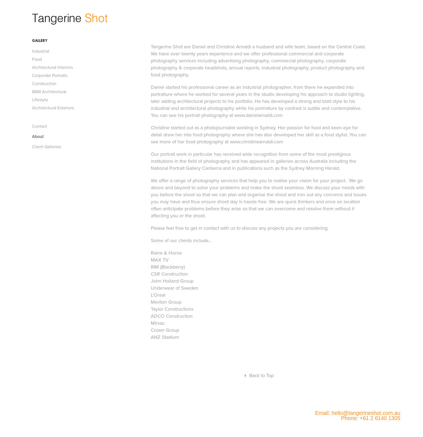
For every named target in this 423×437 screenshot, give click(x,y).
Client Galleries (46, 147)
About (38, 136)
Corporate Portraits (49, 75)
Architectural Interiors (52, 67)
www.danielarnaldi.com (258, 115)
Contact (39, 126)
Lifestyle (40, 100)
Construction (44, 83)
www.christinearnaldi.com (256, 141)
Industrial (40, 51)
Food (37, 59)
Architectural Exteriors (53, 108)
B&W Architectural (49, 91)
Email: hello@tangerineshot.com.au (357, 413)
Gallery (39, 40)
